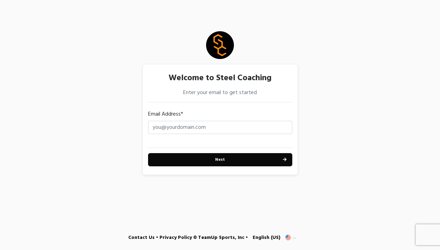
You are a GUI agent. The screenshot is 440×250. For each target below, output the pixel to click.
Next (220, 159)
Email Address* (165, 114)
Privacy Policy (176, 238)
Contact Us (141, 238)
